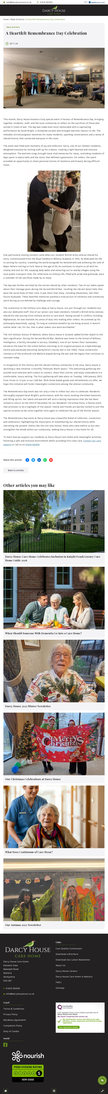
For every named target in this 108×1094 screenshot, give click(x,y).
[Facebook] (5, 1046)
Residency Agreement (14, 1020)
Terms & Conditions (13, 1008)
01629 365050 (32, 444)
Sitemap (60, 988)
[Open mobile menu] (54, 1091)
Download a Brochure (67, 954)
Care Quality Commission (69, 948)
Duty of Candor (11, 1031)
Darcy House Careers (66, 971)
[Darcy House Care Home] (54, 10)
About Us (60, 965)
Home (6, 19)
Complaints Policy (12, 1025)
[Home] (5, 1091)
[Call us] (102, 1091)
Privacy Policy (10, 1014)
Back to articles (16, 470)
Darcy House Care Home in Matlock (74, 976)
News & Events (17, 19)
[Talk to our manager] (102, 1080)
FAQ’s (58, 982)
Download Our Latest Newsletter (73, 959)
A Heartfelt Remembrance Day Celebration (45, 19)
